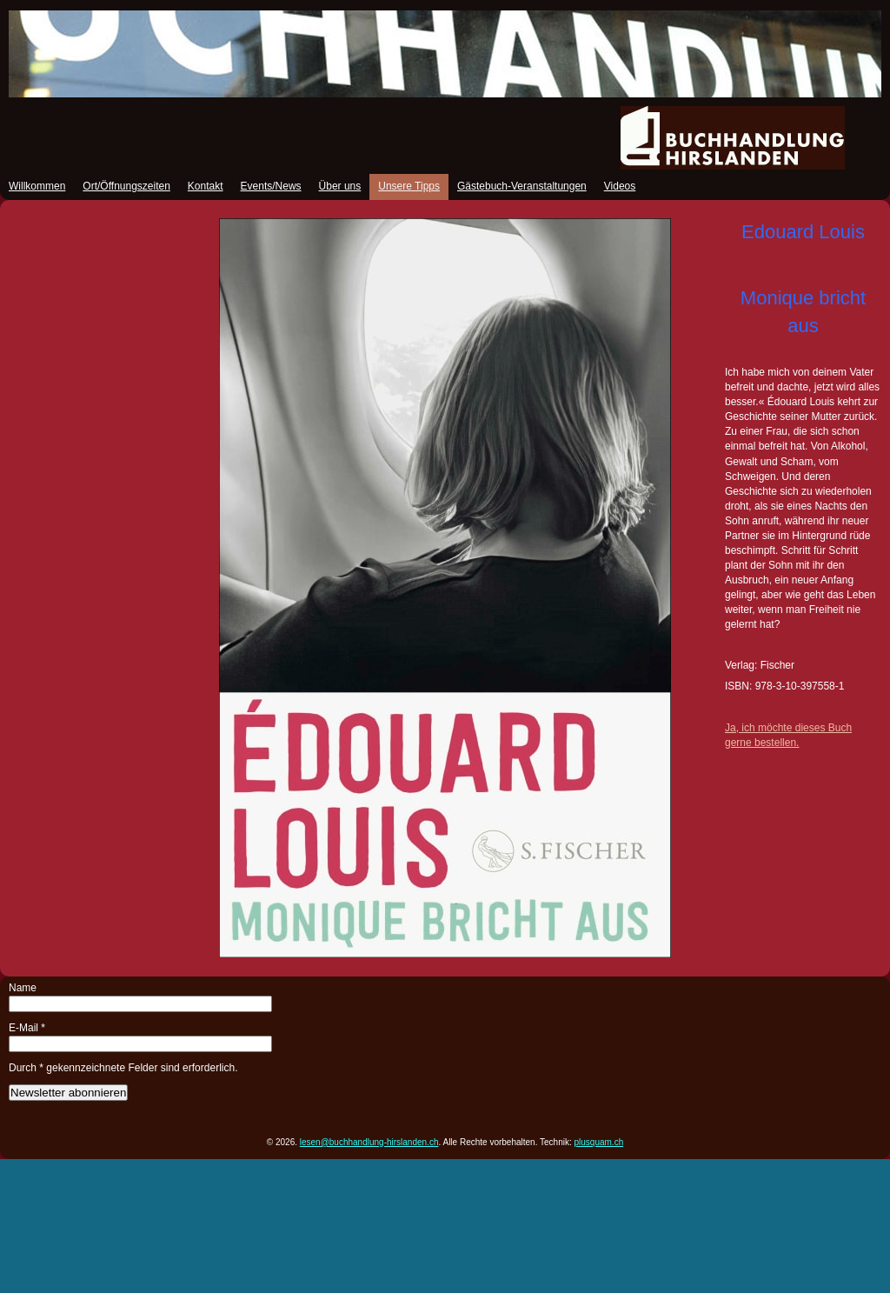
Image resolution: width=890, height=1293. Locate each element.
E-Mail (27, 1028)
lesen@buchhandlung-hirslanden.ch (369, 1142)
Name (23, 988)
